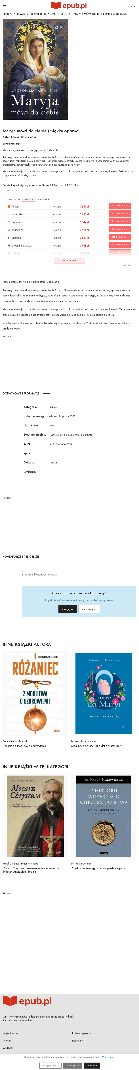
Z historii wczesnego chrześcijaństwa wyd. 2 (98, 868)
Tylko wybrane (72, 1065)
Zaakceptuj (91, 1065)
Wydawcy (8, 1048)
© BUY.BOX (127, 265)
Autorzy (7, 1040)
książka (29, 199)
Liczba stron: (32, 425)
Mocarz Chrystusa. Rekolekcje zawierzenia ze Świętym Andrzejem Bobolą (31, 870)
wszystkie (14, 199)
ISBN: (27, 444)
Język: (27, 453)
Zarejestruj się (95, 609)
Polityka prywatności (82, 1033)
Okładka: (29, 462)
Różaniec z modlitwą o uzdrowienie (24, 746)
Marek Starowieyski (81, 863)
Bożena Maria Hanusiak (23, 137)
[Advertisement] (69, 363)
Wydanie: (30, 471)
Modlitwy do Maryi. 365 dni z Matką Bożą (96, 746)
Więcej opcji (108, 1057)
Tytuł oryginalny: (35, 434)
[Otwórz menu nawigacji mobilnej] (5, 5)
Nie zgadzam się (50, 1065)
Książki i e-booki (11, 1033)
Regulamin (77, 1040)
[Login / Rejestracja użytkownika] (133, 5)
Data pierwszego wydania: (41, 416)
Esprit (19, 143)
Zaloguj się (62, 609)
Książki (21, 14)
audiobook (43, 199)
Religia (65, 14)
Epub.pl (7, 14)
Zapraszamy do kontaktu (17, 1020)
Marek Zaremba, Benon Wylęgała (20, 863)
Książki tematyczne (43, 14)
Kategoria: (30, 407)
